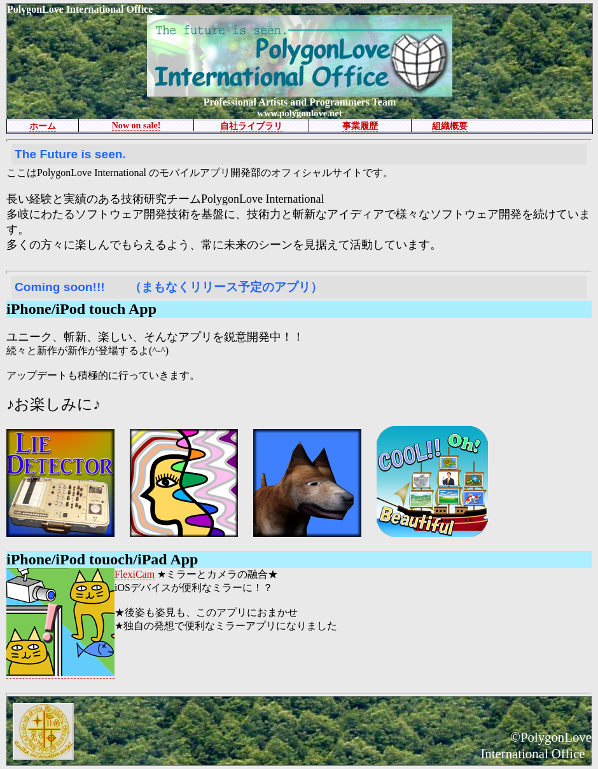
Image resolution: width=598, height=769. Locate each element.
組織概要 (450, 126)
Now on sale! (136, 125)
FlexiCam (135, 574)
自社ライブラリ (251, 126)
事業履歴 (360, 126)
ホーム (42, 126)
